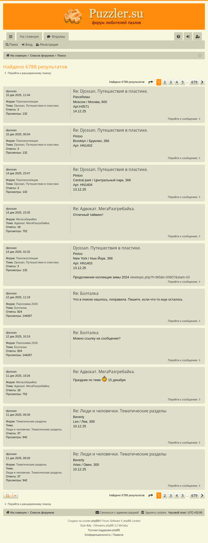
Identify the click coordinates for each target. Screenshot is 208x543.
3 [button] (171, 82)
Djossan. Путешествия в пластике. (36, 105)
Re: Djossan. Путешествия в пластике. (110, 91)
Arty (89, 525)
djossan (11, 91)
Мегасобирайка (26, 219)
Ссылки (12, 37)
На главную (29, 36)
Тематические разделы (31, 421)
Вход (29, 44)
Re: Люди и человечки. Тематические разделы (119, 410)
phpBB (95, 521)
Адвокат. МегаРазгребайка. (32, 223)
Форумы (58, 36)
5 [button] (183, 82)
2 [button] (165, 82)
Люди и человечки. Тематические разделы (34, 429)
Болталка (20, 307)
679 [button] (194, 82)
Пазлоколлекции (27, 101)
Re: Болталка (86, 293)
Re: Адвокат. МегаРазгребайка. (104, 208)
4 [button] (177, 82)
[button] (150, 82)
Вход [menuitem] (189, 37)
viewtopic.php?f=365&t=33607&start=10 (160, 277)
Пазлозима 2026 (27, 303)
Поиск (13, 44)
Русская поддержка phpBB (104, 530)
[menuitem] (178, 37)
